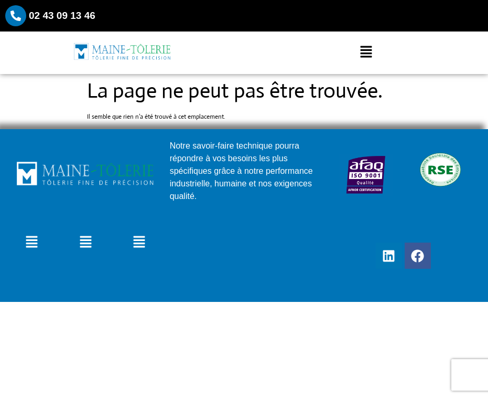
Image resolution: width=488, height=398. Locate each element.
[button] (365, 53)
